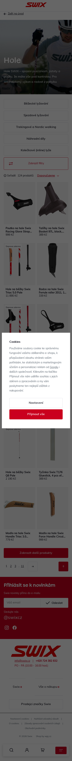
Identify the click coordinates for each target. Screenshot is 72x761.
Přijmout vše (36, 414)
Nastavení (36, 403)
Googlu (54, 367)
